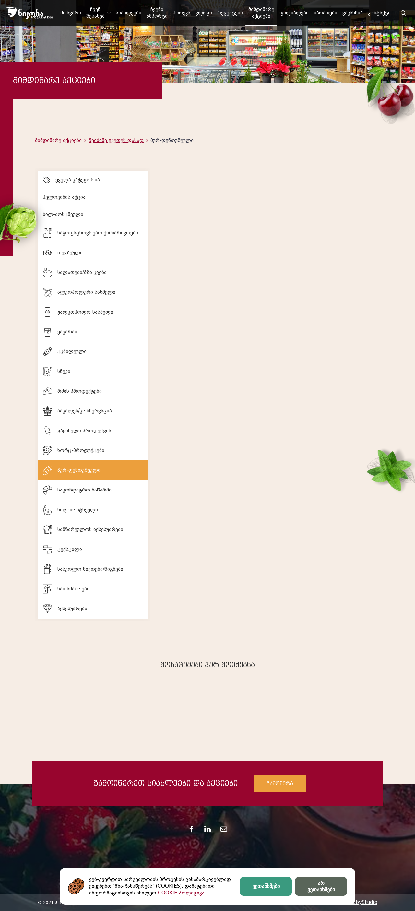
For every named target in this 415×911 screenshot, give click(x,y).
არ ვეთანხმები (321, 886)
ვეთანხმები (266, 886)
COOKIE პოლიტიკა (181, 893)
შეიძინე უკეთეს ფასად (116, 140)
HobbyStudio (361, 902)
